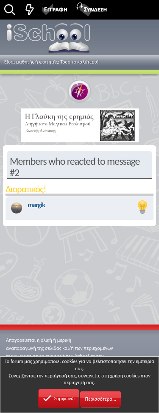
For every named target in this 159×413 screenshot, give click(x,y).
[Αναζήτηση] (10, 10)
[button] (143, 9)
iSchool (49, 40)
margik (36, 205)
